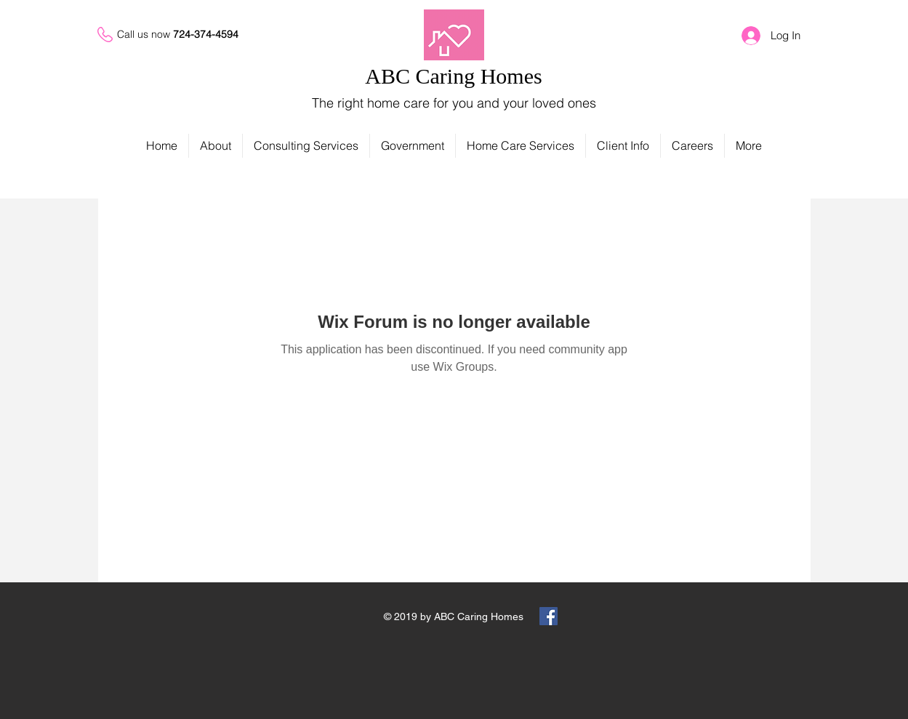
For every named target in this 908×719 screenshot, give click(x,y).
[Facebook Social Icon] (548, 616)
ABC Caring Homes (453, 76)
